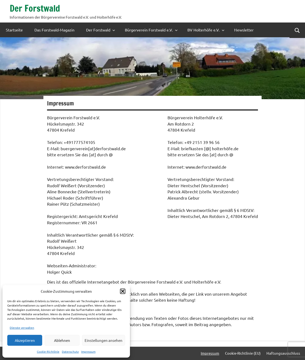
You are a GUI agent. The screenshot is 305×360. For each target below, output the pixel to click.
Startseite (14, 29)
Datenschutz (70, 351)
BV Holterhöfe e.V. (206, 29)
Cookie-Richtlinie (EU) (243, 353)
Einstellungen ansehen (103, 340)
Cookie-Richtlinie (48, 351)
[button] (122, 291)
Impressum (88, 351)
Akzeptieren (25, 340)
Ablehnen (62, 340)
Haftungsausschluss (283, 353)
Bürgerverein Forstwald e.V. (151, 29)
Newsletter (244, 29)
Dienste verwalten (22, 328)
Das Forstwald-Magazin (54, 29)
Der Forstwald (35, 8)
